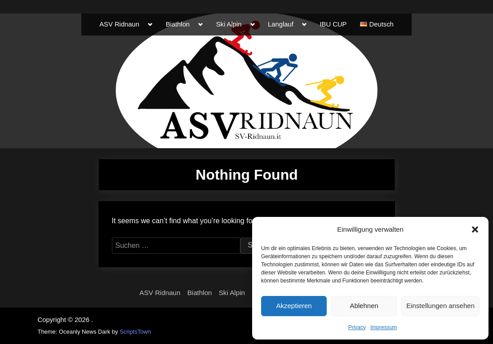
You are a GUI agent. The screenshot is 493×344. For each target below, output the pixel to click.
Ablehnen (364, 305)
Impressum (383, 327)
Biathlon (178, 24)
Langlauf (280, 24)
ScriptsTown (135, 331)
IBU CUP (333, 24)
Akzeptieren (293, 305)
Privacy (357, 327)
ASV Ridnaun (119, 24)
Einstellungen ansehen (440, 305)
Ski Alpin (229, 24)
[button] (475, 229)
